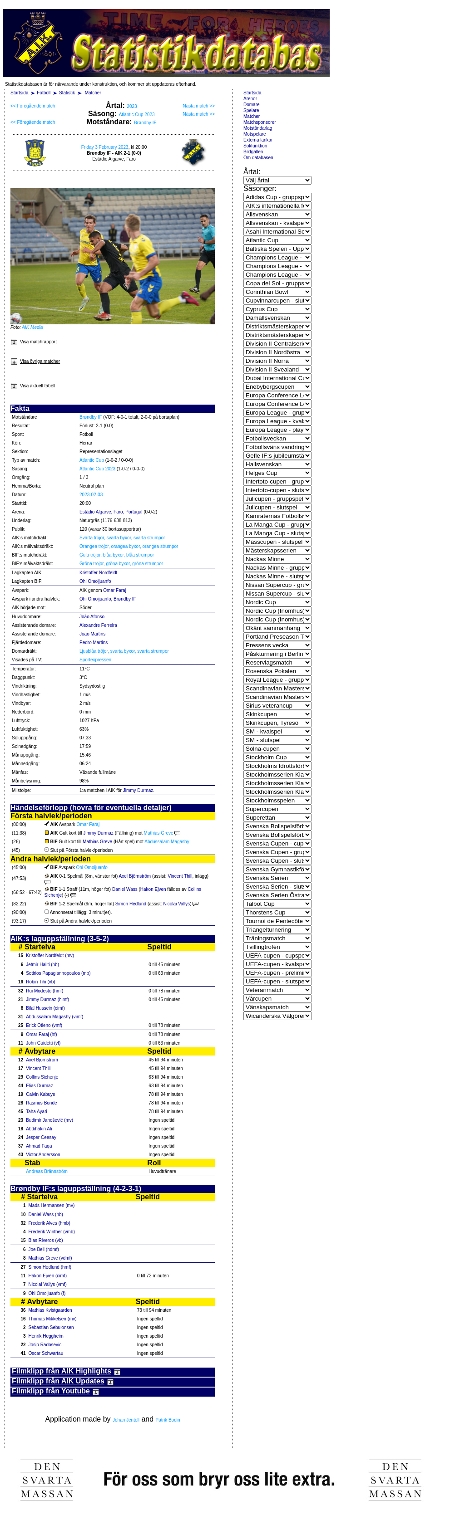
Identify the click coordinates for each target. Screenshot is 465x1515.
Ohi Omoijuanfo (95, 581)
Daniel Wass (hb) (46, 1214)
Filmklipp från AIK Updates (63, 1381)
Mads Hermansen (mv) (52, 1205)
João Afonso (91, 616)
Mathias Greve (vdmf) (50, 1258)
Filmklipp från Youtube (55, 1391)
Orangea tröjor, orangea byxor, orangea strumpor (128, 546)
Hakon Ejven (153, 889)
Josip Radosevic (45, 1344)
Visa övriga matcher (35, 361)
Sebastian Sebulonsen (51, 1327)
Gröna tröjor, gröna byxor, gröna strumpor (121, 563)
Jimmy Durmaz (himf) (47, 999)
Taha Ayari (36, 1111)
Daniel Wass (125, 889)
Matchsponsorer (259, 122)
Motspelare (254, 134)
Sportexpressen (95, 659)
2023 (132, 106)
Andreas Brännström (47, 1171)
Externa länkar (257, 139)
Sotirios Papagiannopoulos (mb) (58, 973)
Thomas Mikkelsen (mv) (53, 1318)
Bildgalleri (253, 151)
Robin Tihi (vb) (40, 981)
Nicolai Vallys (176, 903)
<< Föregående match (32, 105)
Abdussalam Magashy (166, 841)
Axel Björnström (135, 876)
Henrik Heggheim (46, 1336)
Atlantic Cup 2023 (137, 114)
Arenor (250, 98)
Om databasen (258, 157)
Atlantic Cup (91, 460)
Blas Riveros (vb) (46, 1240)
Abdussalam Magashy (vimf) (54, 1016)
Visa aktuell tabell (32, 385)
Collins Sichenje (42, 1077)
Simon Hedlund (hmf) (50, 1267)
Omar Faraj (114, 590)
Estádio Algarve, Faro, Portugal (110, 511)
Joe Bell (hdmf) (44, 1249)
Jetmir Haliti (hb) (42, 964)
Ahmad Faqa (39, 1146)
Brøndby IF (145, 122)
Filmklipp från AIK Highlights (66, 1371)
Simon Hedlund (130, 903)
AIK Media (32, 327)
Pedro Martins (93, 642)
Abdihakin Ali (39, 1128)
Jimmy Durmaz (138, 790)
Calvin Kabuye (40, 1094)
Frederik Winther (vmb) (52, 1231)
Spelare (251, 110)
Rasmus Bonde (41, 1102)
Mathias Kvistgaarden (50, 1310)
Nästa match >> (199, 105)
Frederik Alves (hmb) (49, 1223)
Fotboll (43, 92)
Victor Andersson (43, 1154)
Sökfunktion (255, 145)
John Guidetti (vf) (43, 1043)
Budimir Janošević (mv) (49, 1120)
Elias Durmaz (39, 1085)
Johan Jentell (126, 1419)
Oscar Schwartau (46, 1353)
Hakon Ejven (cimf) (48, 1275)
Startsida (19, 92)
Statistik (67, 92)
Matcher (93, 92)
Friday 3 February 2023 (105, 147)
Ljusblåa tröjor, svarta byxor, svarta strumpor (124, 651)
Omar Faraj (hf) (41, 1034)
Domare (251, 104)
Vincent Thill (180, 876)
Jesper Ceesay (41, 1137)
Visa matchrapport (33, 341)
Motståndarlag (257, 128)
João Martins (92, 633)
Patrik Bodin (168, 1419)
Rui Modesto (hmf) (44, 990)
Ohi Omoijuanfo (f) (47, 1293)
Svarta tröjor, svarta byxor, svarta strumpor (122, 537)
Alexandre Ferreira (98, 625)
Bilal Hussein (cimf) (45, 1008)
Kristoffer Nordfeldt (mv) (50, 955)
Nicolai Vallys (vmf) (48, 1284)
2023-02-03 (91, 494)
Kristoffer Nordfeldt (98, 572)
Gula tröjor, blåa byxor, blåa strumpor (116, 554)
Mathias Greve (158, 833)
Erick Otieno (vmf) (44, 1025)
